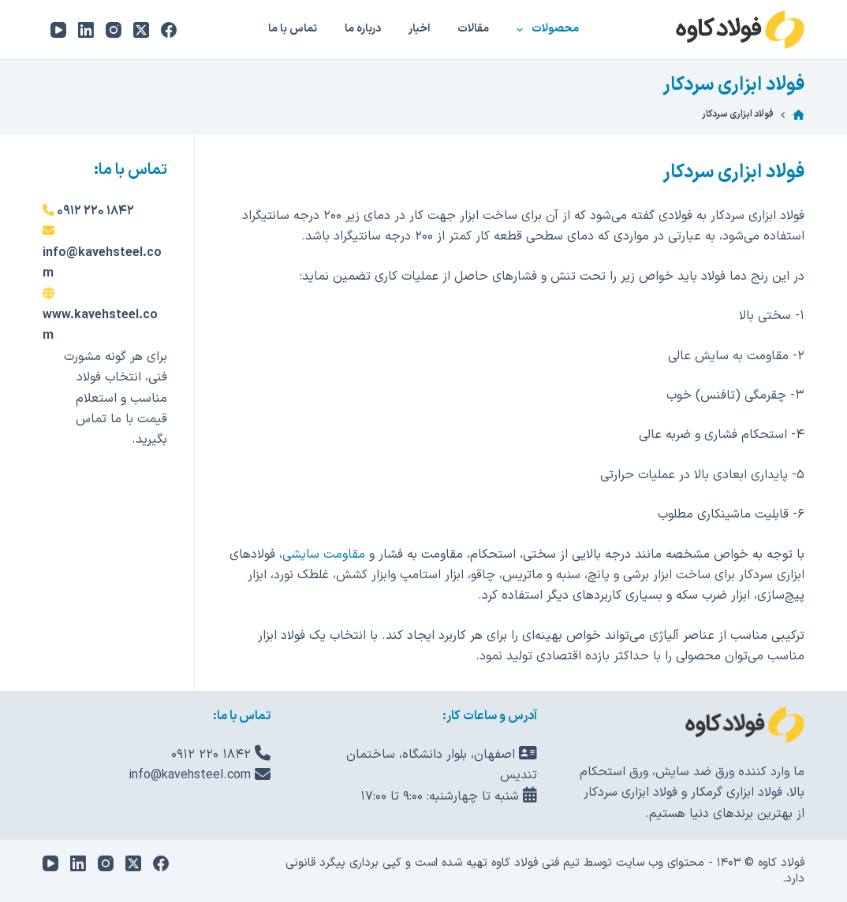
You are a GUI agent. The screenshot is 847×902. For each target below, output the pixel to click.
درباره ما (363, 28)
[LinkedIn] (86, 30)
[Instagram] (113, 30)
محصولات (544, 29)
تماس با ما (292, 28)
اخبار (419, 28)
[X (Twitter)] (141, 30)
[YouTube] (58, 30)
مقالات (473, 28)
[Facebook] (169, 30)
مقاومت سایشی (323, 554)
